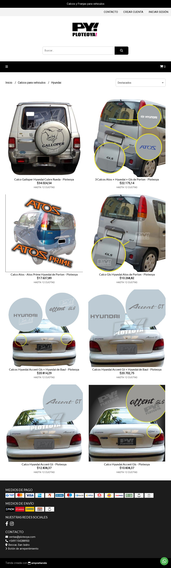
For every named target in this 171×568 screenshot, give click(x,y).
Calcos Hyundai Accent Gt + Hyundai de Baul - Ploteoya (126, 369)
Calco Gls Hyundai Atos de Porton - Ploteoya (127, 274)
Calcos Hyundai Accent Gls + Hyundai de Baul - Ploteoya (44, 369)
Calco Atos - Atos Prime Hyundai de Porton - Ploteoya (44, 274)
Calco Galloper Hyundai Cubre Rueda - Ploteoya (44, 179)
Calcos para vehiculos (32, 82)
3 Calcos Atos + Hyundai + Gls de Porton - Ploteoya (127, 179)
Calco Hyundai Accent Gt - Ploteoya (44, 464)
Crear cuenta (133, 12)
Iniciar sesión (158, 12)
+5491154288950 (17, 540)
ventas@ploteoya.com (20, 536)
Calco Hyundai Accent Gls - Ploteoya (127, 464)
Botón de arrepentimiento (21, 548)
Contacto (111, 12)
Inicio (9, 82)
